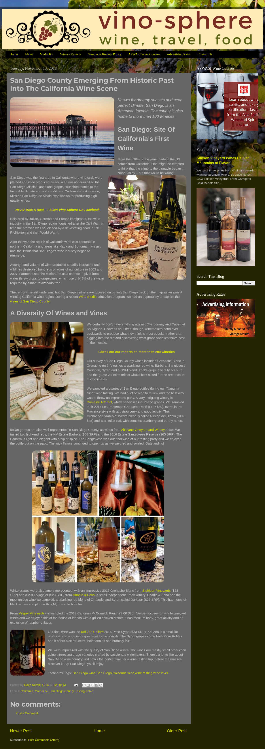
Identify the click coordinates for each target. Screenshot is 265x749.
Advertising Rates (179, 54)
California (27, 691)
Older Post (177, 730)
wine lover (160, 673)
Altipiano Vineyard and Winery (143, 430)
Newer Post (21, 730)
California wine (123, 673)
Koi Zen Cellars (92, 632)
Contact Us (204, 54)
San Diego (104, 673)
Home (14, 54)
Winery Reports (70, 54)
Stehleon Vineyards (156, 590)
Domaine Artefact (99, 402)
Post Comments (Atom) (43, 739)
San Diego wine (84, 673)
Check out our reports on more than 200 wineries (136, 352)
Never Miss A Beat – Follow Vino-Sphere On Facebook (57, 210)
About (29, 54)
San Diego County (62, 691)
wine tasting (143, 673)
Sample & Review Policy (104, 54)
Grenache (41, 691)
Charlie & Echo (84, 595)
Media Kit (46, 54)
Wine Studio (88, 296)
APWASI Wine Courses (144, 54)
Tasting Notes (84, 691)
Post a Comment (27, 713)
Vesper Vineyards (31, 613)
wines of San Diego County (29, 301)
